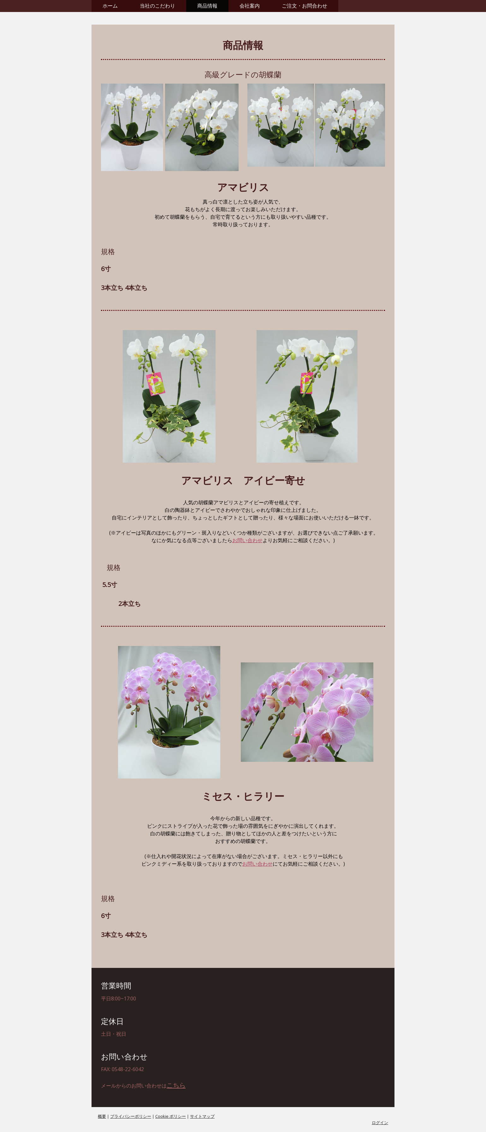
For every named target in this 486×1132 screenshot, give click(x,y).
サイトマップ (202, 1116)
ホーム (110, 6)
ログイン (380, 1122)
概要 (102, 1116)
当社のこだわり (157, 6)
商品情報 (207, 6)
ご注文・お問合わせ (304, 6)
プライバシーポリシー (130, 1116)
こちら (176, 1085)
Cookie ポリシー (170, 1116)
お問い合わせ (247, 540)
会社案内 (250, 6)
